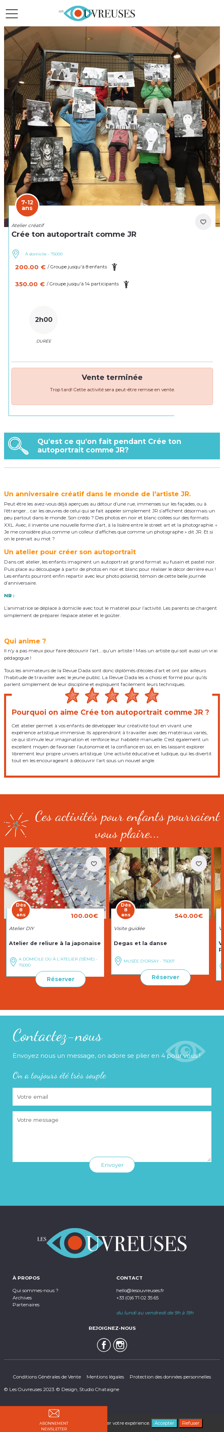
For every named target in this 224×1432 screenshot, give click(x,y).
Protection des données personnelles (170, 1377)
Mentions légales (105, 1377)
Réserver (60, 979)
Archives (22, 1298)
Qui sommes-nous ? (36, 1290)
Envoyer (112, 1165)
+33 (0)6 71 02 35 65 (137, 1298)
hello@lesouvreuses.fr (140, 1290)
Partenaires (26, 1305)
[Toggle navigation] (12, 13)
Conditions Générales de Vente (47, 1377)
